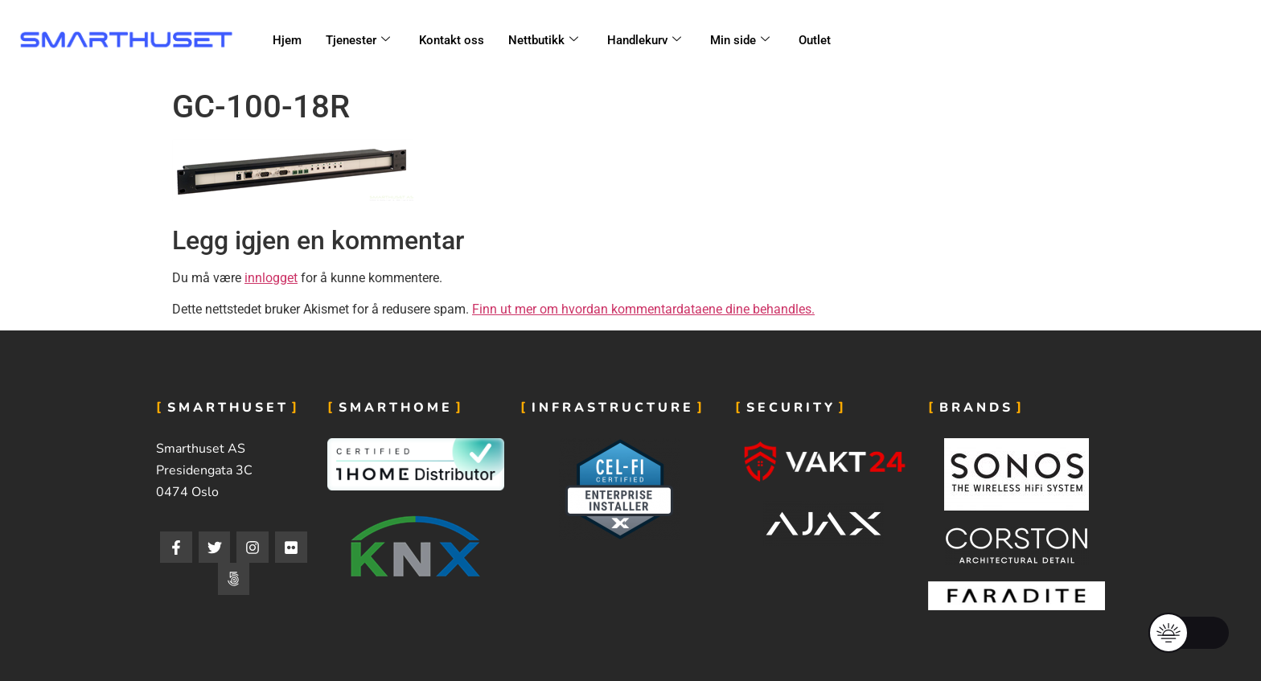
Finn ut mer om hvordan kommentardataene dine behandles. (643, 309)
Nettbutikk (543, 40)
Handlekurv (644, 40)
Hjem (287, 40)
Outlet (815, 40)
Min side (740, 40)
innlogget (271, 277)
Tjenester (358, 40)
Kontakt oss (451, 40)
